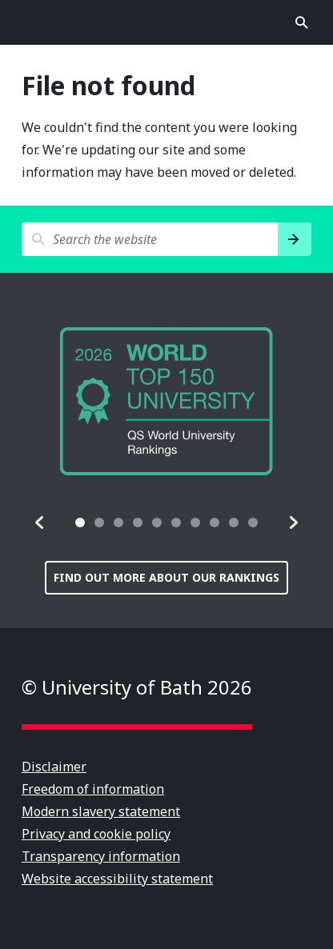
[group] (166, 401)
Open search (302, 22)
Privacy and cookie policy (96, 834)
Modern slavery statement (101, 811)
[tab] (80, 522)
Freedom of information (93, 789)
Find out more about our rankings (166, 577)
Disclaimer (54, 766)
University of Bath (166, 22)
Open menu (31, 22)
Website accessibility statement (117, 878)
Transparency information (101, 856)
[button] (40, 523)
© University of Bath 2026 (137, 687)
